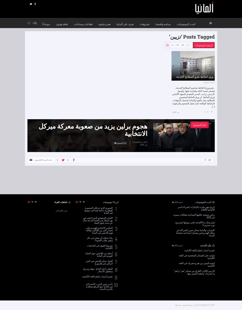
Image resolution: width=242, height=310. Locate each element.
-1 (58, 160)
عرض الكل (177, 202)
